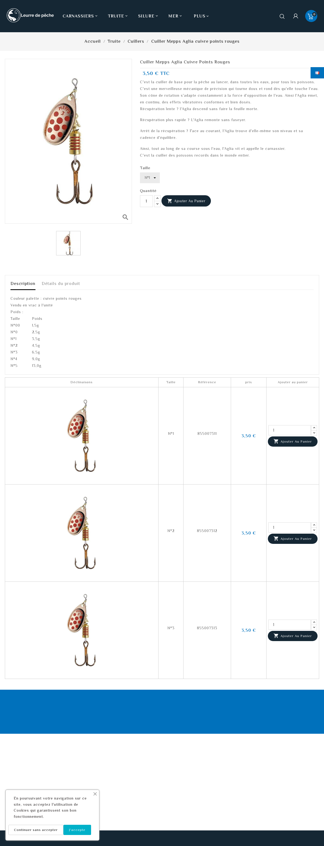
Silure (148, 16)
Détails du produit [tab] (61, 283)
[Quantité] (146, 201)
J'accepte (77, 830)
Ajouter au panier (186, 201)
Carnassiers (81, 16)
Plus (200, 16)
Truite (118, 16)
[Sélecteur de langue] (317, 72)
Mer (175, 16)
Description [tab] (22, 283)
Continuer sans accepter (36, 830)
